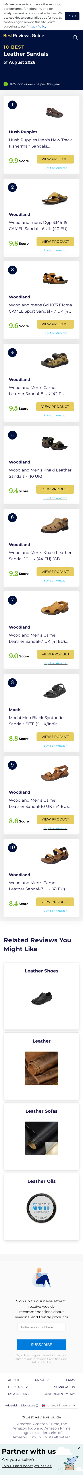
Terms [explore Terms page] (69, 1380)
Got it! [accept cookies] (72, 16)
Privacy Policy (36, 26)
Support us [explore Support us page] (64, 1387)
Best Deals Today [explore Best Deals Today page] (59, 1394)
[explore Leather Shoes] (41, 996)
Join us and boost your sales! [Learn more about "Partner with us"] (27, 1466)
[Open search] (75, 37)
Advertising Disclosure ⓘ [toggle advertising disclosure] (21, 1405)
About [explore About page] (13, 1380)
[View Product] (41, 135)
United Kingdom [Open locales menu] (58, 1405)
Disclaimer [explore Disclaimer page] (18, 1387)
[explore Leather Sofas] (41, 1136)
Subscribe (41, 1345)
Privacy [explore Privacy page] (42, 1380)
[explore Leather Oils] (41, 1206)
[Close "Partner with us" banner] (78, 1448)
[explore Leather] (41, 1066)
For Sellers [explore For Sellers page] (18, 1394)
